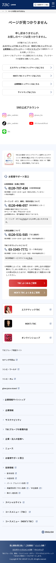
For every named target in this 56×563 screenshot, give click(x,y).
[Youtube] (41, 123)
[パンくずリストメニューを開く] (3, 11)
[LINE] (14, 131)
